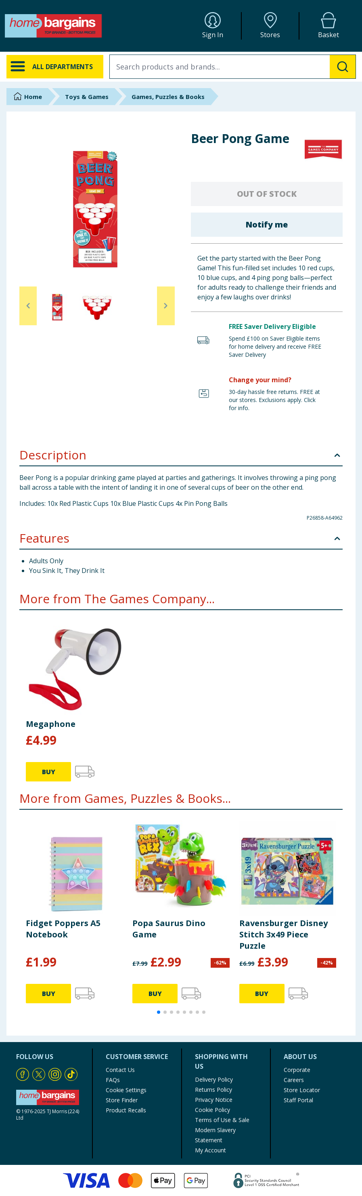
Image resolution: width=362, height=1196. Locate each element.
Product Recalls (126, 1110)
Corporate (297, 1070)
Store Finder (122, 1100)
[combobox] (233, 66)
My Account (210, 1150)
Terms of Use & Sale (222, 1120)
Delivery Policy (214, 1079)
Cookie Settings (126, 1090)
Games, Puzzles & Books (168, 97)
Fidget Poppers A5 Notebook (63, 929)
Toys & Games (87, 97)
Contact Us (120, 1070)
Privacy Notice (213, 1099)
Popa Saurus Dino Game (168, 929)
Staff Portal (298, 1100)
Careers (294, 1080)
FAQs (113, 1080)
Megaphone (50, 723)
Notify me (266, 224)
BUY (48, 771)
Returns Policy (213, 1089)
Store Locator (302, 1090)
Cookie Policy (212, 1110)
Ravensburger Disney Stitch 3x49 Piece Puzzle (283, 934)
